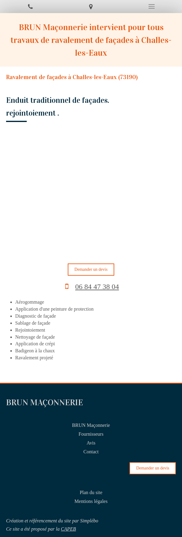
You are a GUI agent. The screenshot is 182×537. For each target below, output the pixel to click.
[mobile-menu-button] (151, 6)
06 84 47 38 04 (97, 287)
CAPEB (68, 529)
